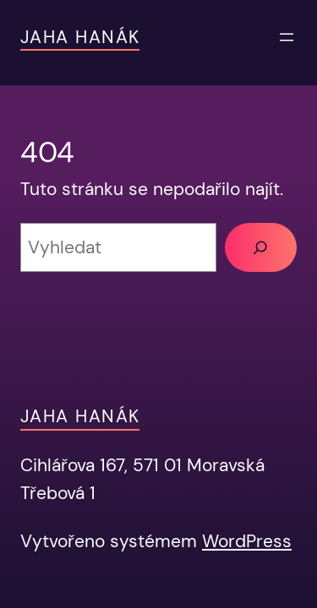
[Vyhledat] (261, 247)
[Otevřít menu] (286, 37)
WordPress (247, 540)
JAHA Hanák (79, 36)
